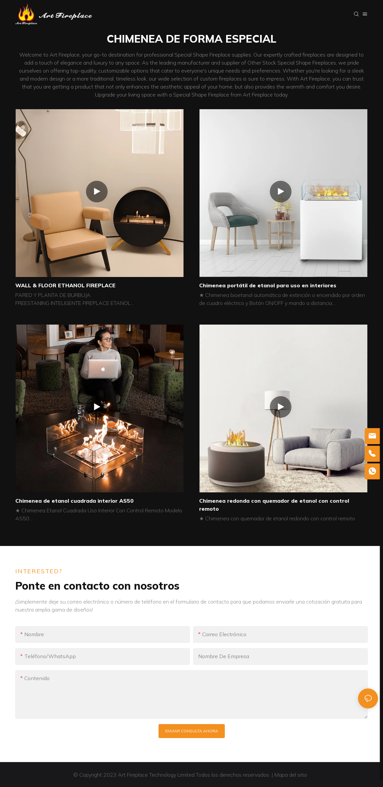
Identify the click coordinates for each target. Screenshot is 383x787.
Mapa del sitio (291, 774)
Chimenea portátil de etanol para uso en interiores (267, 285)
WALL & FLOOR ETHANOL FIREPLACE (65, 285)
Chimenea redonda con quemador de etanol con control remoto (274, 504)
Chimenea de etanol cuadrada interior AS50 (74, 500)
